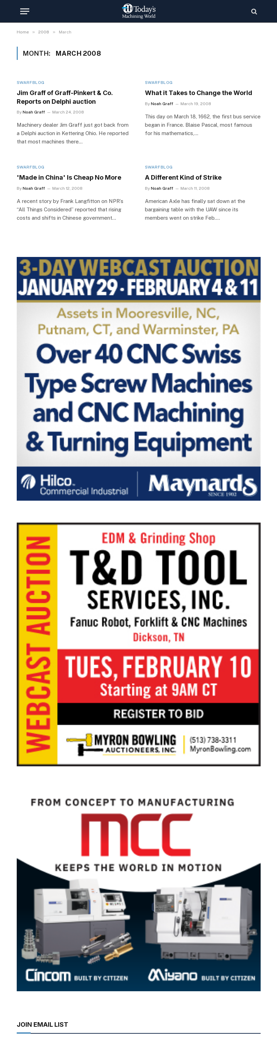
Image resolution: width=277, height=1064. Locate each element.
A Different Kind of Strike (183, 177)
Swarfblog (31, 82)
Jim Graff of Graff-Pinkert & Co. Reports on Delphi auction (65, 97)
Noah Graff (34, 112)
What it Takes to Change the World (198, 92)
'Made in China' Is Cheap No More (69, 177)
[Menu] (24, 11)
